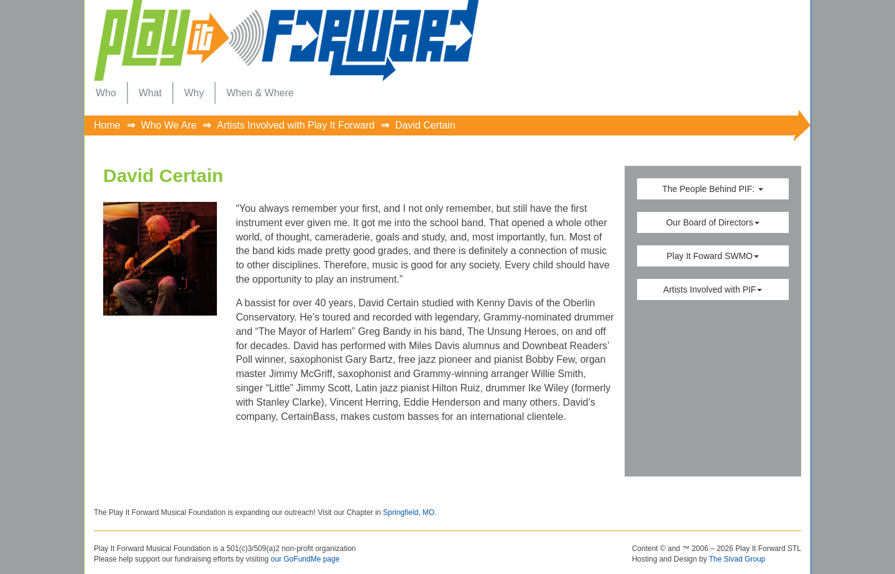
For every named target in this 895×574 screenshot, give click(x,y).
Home (107, 125)
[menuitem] (106, 93)
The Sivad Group (737, 559)
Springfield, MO (408, 512)
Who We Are (169, 125)
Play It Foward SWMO (713, 256)
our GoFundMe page (305, 559)
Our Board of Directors (713, 222)
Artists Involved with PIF (712, 289)
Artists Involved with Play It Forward (295, 125)
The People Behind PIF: (712, 189)
